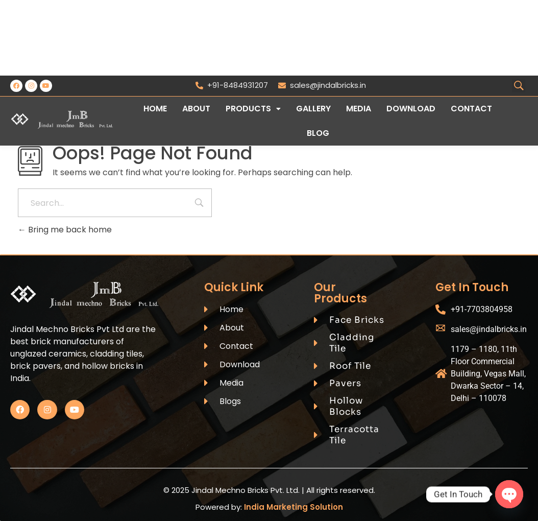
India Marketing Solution (293, 507)
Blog (318, 133)
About (196, 108)
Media (358, 108)
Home (155, 108)
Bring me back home (65, 229)
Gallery (313, 108)
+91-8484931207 (231, 85)
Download (410, 108)
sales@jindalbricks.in (322, 85)
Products (253, 108)
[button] (253, 109)
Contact (471, 108)
